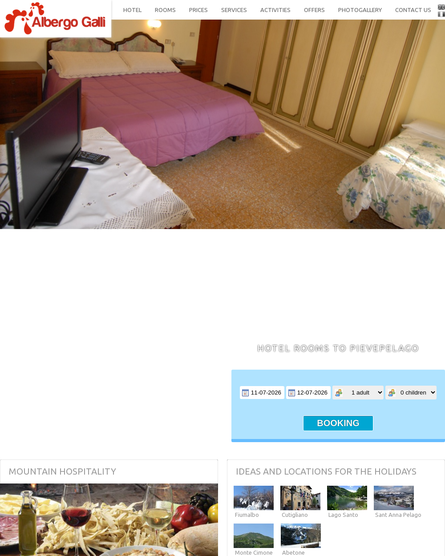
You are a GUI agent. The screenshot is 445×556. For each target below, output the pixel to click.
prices (198, 10)
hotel (132, 10)
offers (314, 10)
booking (338, 423)
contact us (413, 10)
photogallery (360, 10)
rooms (165, 10)
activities (275, 10)
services (234, 10)
